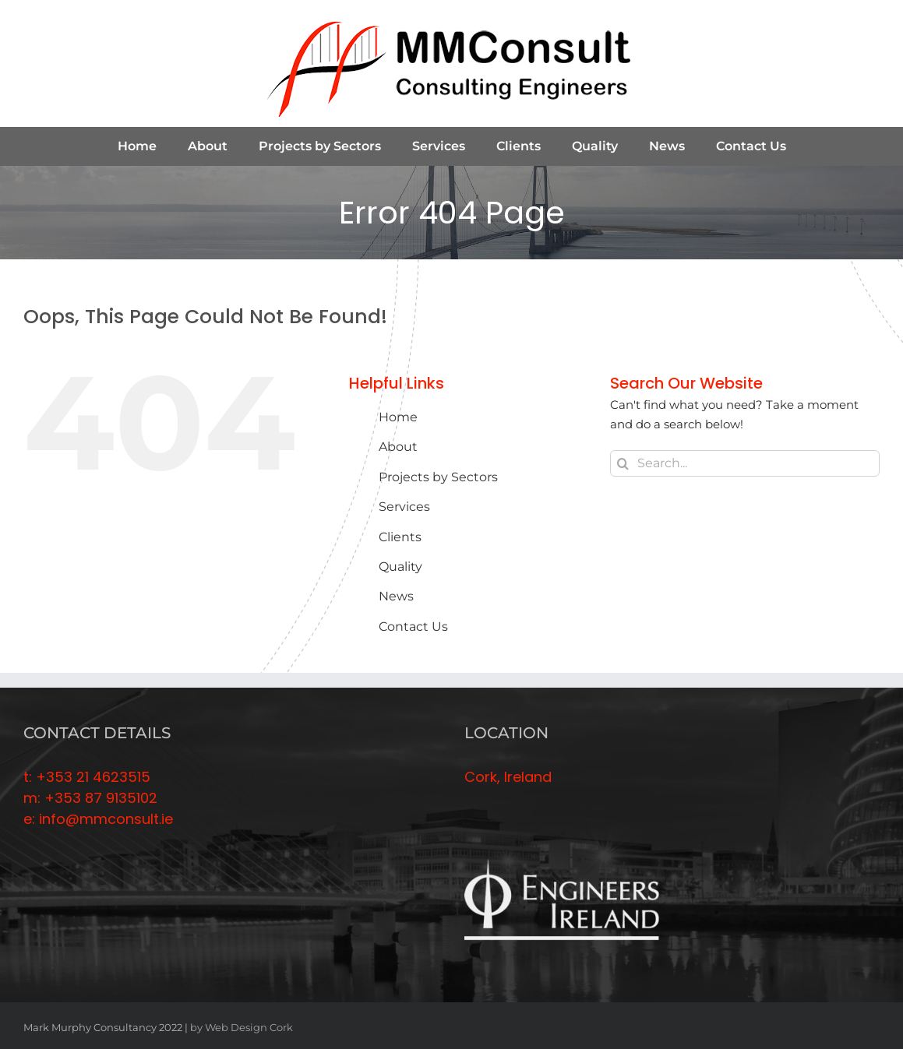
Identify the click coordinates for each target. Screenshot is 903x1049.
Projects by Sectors (438, 477)
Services (404, 506)
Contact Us (413, 626)
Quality (400, 566)
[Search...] (745, 463)
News (396, 596)
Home (398, 417)
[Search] (623, 463)
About (398, 446)
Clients (400, 537)
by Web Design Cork (241, 1027)
